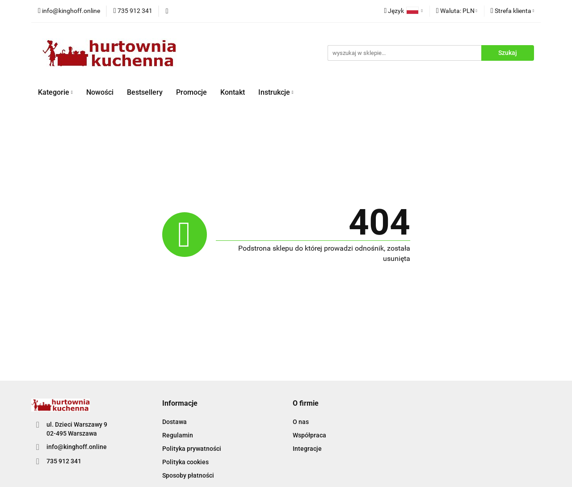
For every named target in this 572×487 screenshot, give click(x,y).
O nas (301, 421)
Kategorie (55, 92)
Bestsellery (145, 92)
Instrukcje (276, 92)
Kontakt (232, 92)
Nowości (100, 92)
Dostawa (174, 421)
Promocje (191, 92)
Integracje (307, 448)
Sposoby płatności (188, 475)
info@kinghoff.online (76, 446)
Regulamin (177, 435)
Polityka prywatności (191, 448)
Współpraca (309, 435)
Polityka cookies (185, 462)
